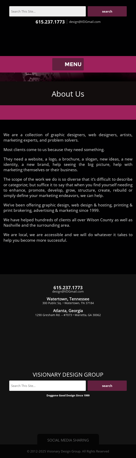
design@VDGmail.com (85, 22)
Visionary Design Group (68, 42)
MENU (73, 64)
